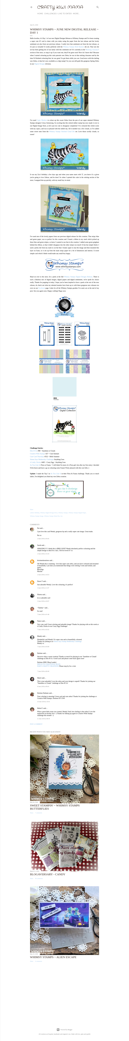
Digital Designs (39, 64)
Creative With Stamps (37, 454)
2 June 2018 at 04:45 (43, 538)
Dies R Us (33, 451)
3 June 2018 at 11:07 (43, 588)
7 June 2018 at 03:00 (43, 646)
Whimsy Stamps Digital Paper (77, 513)
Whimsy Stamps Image (36, 516)
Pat (38, 528)
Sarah (39, 545)
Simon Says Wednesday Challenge (41, 459)
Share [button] (31, 509)
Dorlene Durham (43, 693)
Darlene (40, 653)
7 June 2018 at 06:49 (43, 671)
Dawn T (40, 581)
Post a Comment (36, 724)
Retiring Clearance (92, 50)
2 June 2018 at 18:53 (43, 575)
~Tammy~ (40, 608)
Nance (39, 621)
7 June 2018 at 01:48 (43, 614)
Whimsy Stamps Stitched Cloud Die (62, 131)
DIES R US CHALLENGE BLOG (48, 664)
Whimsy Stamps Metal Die (52, 516)
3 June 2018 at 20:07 (43, 601)
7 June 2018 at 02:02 (43, 629)
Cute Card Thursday (37, 456)
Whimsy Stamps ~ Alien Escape (53, 957)
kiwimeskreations (43, 560)
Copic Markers (42, 120)
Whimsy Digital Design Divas (49, 513)
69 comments (39, 878)
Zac (61, 516)
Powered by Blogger (64, 1029)
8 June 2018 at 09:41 (43, 686)
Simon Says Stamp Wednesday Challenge (68, 641)
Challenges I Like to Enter (58, 14)
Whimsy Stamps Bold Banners (73, 47)
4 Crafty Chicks (35, 462)
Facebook (41, 288)
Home (40, 14)
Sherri (39, 678)
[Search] (97, 6)
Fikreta (39, 594)
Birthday (37, 513)
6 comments (38, 961)
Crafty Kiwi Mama (60, 7)
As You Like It (35, 465)
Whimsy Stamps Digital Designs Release (78, 277)
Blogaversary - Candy (47, 874)
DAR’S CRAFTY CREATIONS (48, 666)
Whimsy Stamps (63, 513)
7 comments (38, 813)
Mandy (39, 636)
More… (76, 14)
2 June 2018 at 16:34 (43, 554)
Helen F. (40, 708)
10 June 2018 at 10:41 (43, 701)
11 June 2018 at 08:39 (43, 719)
